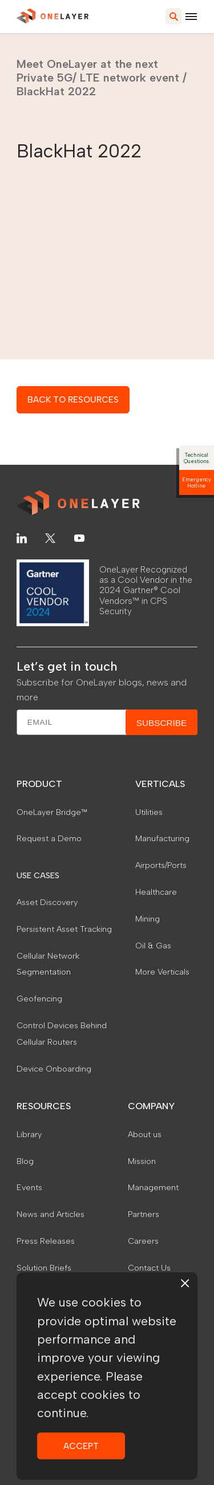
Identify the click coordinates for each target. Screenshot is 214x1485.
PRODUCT (39, 783)
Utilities (149, 812)
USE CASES (38, 875)
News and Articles (50, 1214)
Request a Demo (49, 838)
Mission (142, 1161)
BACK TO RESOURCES (73, 399)
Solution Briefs (44, 1268)
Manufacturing (162, 838)
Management (153, 1187)
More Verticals (162, 972)
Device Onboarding (54, 1069)
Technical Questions (196, 458)
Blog (25, 1161)
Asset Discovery (47, 902)
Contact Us (149, 1268)
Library (29, 1134)
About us (144, 1134)
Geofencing (39, 998)
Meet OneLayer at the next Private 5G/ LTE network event (98, 70)
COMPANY (151, 1106)
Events (29, 1187)
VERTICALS (160, 783)
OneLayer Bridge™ (52, 812)
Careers (143, 1241)
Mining (147, 919)
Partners (143, 1214)
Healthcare (156, 892)
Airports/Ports (161, 865)
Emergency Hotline (196, 482)
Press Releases (46, 1241)
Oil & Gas (153, 945)
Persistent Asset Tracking (64, 929)
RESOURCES (44, 1106)
